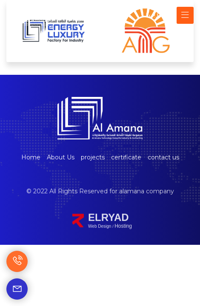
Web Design (100, 234)
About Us (60, 157)
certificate (126, 157)
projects (93, 157)
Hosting (123, 235)
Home (30, 157)
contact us (163, 157)
